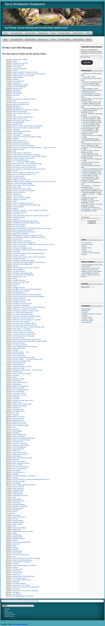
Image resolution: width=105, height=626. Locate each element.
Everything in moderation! (21, 305)
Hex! (14, 556)
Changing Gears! (18, 409)
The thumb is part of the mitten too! (24, 167)
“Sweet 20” (16, 429)
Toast (14, 115)
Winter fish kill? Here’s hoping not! (23, 242)
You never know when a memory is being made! (28, 327)
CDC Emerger (17, 551)
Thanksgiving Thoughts (20, 85)
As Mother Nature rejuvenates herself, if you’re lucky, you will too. (34, 181)
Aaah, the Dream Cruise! (20, 463)
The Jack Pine (17, 93)
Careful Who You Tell (19, 119)
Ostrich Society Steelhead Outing (23, 438)
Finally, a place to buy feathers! (22, 230)
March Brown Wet (18, 501)
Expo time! (16, 129)
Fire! (14, 427)
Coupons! (15, 415)
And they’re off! (17, 239)
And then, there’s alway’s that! (22, 264)
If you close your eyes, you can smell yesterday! (28, 296)
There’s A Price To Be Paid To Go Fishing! (26, 558)
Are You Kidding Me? (19, 86)
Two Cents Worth (16, 33)
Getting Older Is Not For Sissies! (23, 76)
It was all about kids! (19, 452)
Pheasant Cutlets (18, 490)
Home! (14, 171)
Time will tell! (16, 381)
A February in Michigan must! (22, 248)
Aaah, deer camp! (18, 368)
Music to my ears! (18, 416)
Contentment (16, 571)
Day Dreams (16, 90)
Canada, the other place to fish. (22, 400)
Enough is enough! (18, 481)
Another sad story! (18, 436)
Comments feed (9, 614)
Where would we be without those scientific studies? (29, 341)
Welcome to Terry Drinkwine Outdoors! (25, 590)
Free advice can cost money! (22, 303)
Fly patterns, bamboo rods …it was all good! (27, 370)
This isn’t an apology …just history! (24, 476)
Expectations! (17, 384)
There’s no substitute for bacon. (23, 203)
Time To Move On (18, 81)
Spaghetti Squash (18, 149)
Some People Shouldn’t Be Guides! (24, 565)
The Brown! (16, 592)
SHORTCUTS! (17, 124)
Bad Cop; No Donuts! (19, 111)
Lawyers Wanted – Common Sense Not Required (28, 74)
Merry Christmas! (18, 354)
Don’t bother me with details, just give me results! (28, 169)
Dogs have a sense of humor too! (23, 318)
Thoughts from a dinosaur (21, 291)
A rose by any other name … (22, 440)
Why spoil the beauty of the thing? (23, 232)
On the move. (17, 402)
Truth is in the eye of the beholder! (23, 190)
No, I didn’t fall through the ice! (22, 312)
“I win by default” (18, 269)
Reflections (16, 450)
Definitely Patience (18, 504)
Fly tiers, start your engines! (21, 373)
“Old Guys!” (16, 407)
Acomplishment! (17, 108)
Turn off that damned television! (22, 314)
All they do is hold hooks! (20, 282)
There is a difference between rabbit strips (26, 205)
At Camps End (17, 572)
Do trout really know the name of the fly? (25, 267)
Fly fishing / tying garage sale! (22, 273)
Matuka (14, 540)
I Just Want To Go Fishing (21, 585)
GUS (14, 101)
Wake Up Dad (17, 524)
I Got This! (15, 95)
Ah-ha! (14, 377)
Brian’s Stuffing (17, 465)
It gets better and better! (20, 233)
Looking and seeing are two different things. (27, 137)
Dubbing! (15, 474)
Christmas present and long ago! (23, 336)
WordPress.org (9, 616)
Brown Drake (16, 187)
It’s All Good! (16, 67)
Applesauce (16, 397)
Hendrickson (16, 503)
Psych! (14, 61)
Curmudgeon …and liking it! (21, 135)
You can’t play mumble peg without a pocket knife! (29, 237)
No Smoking (16, 515)
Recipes (84, 315)
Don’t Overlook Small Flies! (21, 542)
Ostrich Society (78, 33)
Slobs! (14, 533)
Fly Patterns (86, 310)
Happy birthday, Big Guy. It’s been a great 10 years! (29, 156)
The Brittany (16, 483)
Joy (13, 513)
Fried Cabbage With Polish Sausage (24, 346)
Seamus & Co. (43, 33)
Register (7, 609)
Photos (88, 33)
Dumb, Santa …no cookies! (21, 328)
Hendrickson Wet (18, 522)
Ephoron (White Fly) (19, 434)
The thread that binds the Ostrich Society (26, 223)
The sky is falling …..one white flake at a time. (27, 359)
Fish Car (15, 519)
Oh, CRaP (15, 413)
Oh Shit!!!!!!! (16, 510)
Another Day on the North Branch (23, 576)
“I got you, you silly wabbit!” (21, 198)
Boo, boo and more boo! (20, 467)
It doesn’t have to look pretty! (22, 404)
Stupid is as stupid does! (20, 386)
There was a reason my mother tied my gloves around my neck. (33, 244)
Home (6, 33)
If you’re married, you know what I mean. (26, 172)
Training (15, 567)
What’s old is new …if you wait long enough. (27, 163)
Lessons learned (18, 207)
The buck (15, 375)
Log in (6, 611)
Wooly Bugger (17, 431)
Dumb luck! (16, 219)
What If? (15, 70)
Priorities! (15, 564)
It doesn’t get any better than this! (23, 357)
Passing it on (16, 194)
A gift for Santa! (17, 133)
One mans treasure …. (20, 224)
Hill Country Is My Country (21, 120)
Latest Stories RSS (8, 601)
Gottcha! (15, 266)
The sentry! (16, 284)
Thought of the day (18, 259)
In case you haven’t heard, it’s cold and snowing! (28, 307)
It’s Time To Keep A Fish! (20, 555)
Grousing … (16, 433)
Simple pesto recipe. (19, 422)
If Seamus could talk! (19, 395)
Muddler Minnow (18, 420)
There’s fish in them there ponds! (23, 185)
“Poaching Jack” (17, 494)
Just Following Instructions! (21, 131)
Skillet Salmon (17, 499)
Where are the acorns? (20, 382)
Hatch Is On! (16, 574)
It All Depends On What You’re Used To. (25, 110)
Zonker (14, 285)
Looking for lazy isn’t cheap (21, 300)
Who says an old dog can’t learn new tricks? (27, 294)
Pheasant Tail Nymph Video (21, 189)
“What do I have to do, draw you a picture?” (26, 320)
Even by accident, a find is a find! (23, 158)
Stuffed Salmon (17, 492)
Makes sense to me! (19, 276)
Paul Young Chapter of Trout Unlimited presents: (28, 253)
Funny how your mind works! (22, 330)
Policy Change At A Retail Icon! (22, 117)
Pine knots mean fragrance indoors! (24, 323)
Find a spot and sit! (18, 355)
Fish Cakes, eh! (17, 214)
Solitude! (15, 138)
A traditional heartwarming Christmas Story (26, 339)
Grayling (15, 477)
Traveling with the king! (20, 160)
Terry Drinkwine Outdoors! (25, 4)
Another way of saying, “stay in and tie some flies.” (29, 257)
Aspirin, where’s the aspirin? (21, 241)
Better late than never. (19, 424)
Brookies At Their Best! (20, 506)
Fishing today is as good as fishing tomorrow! (27, 235)
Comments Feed (21, 601)
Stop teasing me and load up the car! (24, 325)
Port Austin (16, 589)
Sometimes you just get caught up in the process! (28, 262)
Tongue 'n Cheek (87, 319)
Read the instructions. (19, 406)
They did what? (87, 317)
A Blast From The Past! (20, 63)
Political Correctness (19, 199)
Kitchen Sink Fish (18, 486)
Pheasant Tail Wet (18, 538)
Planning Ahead (17, 520)
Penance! (15, 459)
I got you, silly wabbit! (19, 68)
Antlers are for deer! (19, 348)
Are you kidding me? (19, 447)
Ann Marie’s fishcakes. (20, 212)
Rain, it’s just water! (19, 461)
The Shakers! (16, 594)
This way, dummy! (18, 388)
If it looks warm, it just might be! (22, 275)
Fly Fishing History (18, 411)
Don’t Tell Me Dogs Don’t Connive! (23, 485)
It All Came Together (19, 528)
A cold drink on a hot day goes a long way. (26, 154)
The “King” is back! (18, 271)
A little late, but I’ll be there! (21, 180)
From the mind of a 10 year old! (22, 332)
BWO (14, 546)
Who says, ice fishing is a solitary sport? (25, 311)
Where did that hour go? (20, 104)
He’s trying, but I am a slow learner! (24, 99)
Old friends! (16, 251)
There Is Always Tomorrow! (21, 113)
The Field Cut (17, 535)
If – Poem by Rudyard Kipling (22, 183)
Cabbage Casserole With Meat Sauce (25, 221)
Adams (14, 511)
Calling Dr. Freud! (18, 379)
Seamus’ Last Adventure (20, 102)
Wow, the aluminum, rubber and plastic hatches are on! (30, 479)
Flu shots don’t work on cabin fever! (24, 334)
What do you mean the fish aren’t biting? (25, 587)
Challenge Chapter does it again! (23, 260)
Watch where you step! (20, 495)
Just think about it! (18, 472)
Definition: (15, 79)
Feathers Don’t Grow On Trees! (22, 531)
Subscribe (86, 62)
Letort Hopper (17, 553)
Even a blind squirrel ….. (20, 468)
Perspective (16, 83)
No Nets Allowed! (18, 122)
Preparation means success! (21, 366)
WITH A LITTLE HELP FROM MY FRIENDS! (27, 126)
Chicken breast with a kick (21, 144)
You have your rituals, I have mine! (24, 165)
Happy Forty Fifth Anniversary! (22, 560)
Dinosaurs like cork (18, 363)
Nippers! (15, 208)
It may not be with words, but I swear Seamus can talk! (30, 215)
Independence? (17, 537)
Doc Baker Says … (18, 442)
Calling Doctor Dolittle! (19, 59)
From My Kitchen (64, 33)
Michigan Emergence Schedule (22, 596)
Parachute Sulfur (18, 508)
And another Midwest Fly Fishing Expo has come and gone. (32, 228)
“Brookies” (15, 581)
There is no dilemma (19, 246)
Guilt (14, 151)
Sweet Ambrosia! (18, 449)
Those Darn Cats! (18, 65)
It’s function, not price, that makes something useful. (29, 250)
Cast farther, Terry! (18, 343)
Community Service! (19, 393)
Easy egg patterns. (18, 293)
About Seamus (87, 309)
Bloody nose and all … (20, 140)
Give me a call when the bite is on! (23, 174)
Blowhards (16, 106)
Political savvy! (17, 372)
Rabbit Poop (16, 529)
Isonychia (15, 549)
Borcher (15, 547)
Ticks (14, 497)
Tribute (14, 278)
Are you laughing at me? (20, 389)
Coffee (14, 201)
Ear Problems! (17, 456)
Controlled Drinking (18, 583)
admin (84, 268)
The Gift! (15, 350)
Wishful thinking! (17, 364)
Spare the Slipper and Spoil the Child (24, 72)
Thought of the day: (18, 178)
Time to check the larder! (20, 425)
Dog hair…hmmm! (18, 255)
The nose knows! (18, 176)
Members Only (17, 88)
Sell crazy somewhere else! (21, 361)
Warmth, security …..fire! (20, 352)
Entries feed (8, 612)
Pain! (14, 526)
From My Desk (30, 33)
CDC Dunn (16, 544)
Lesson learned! (17, 77)
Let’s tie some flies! (18, 226)
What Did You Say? (18, 517)
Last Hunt (15, 398)
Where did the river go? (20, 454)
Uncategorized (86, 322)
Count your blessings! (19, 443)
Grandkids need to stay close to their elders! (27, 289)
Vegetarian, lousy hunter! (20, 445)
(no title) (85, 125)
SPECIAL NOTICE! (18, 192)
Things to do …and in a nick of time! (24, 309)
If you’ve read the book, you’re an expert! (26, 128)
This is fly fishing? (18, 391)
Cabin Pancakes (17, 488)
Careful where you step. (20, 142)
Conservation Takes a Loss (21, 580)
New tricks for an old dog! (20, 321)
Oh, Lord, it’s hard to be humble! (23, 146)
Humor (53, 33)
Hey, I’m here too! (18, 337)
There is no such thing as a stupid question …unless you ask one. (34, 147)
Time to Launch (17, 569)
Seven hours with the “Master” (22, 458)
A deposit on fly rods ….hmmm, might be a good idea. (30, 210)
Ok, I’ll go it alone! (18, 418)
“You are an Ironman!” (19, 345)
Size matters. (16, 470)
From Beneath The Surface (21, 562)
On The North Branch (19, 578)
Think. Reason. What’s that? (21, 153)
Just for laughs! (17, 196)
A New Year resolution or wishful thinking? (26, 316)
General (84, 312)
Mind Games (16, 92)
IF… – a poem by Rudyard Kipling (23, 162)
